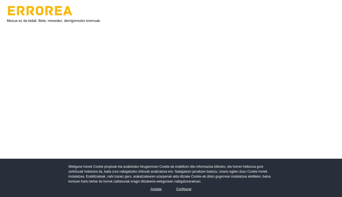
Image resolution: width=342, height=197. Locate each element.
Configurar (184, 189)
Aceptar (156, 189)
